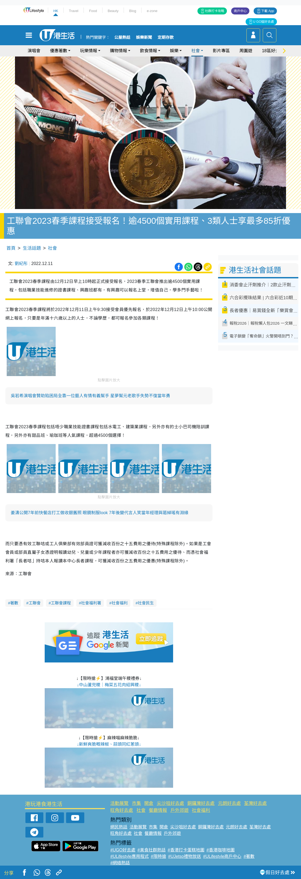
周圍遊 (245, 50)
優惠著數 (58, 50)
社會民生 (146, 603)
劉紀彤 (21, 263)
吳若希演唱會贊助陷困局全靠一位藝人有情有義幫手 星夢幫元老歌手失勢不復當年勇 (90, 395)
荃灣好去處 (255, 803)
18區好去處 (273, 50)
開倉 (148, 803)
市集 (136, 803)
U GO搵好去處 (263, 22)
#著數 (248, 856)
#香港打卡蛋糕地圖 (186, 850)
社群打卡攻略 (214, 11)
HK (55, 11)
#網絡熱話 (120, 863)
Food (93, 11)
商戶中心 (240, 11)
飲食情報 (148, 50)
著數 (14, 603)
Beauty (113, 11)
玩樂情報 (88, 50)
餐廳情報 (158, 810)
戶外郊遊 (179, 810)
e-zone (152, 11)
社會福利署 (91, 603)
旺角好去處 (121, 810)
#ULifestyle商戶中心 (222, 856)
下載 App (267, 11)
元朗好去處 (229, 803)
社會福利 (120, 603)
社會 (195, 50)
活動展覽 (119, 803)
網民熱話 (118, 827)
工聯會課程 (61, 603)
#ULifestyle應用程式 (129, 856)
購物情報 (118, 50)
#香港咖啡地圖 (221, 850)
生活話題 (32, 248)
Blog (132, 11)
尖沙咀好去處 (170, 803)
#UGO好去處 (122, 850)
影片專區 (221, 50)
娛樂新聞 (144, 37)
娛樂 (174, 50)
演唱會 (34, 50)
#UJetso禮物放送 (184, 856)
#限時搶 (158, 856)
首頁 (11, 248)
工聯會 (35, 603)
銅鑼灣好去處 (201, 803)
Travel (73, 11)
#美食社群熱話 (152, 850)
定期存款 (166, 37)
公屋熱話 (122, 37)
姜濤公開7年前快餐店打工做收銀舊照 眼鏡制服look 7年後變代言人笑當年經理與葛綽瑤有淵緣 (99, 512)
